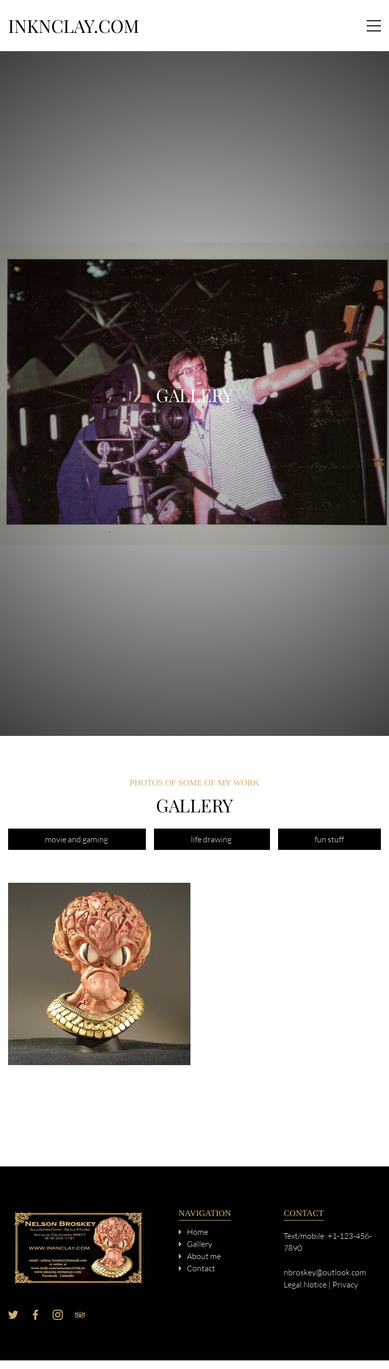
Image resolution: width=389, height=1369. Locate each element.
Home (197, 1232)
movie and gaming (77, 839)
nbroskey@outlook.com (325, 1272)
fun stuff (329, 839)
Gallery (199, 1244)
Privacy (345, 1284)
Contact (201, 1268)
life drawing (212, 839)
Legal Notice (305, 1284)
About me (204, 1256)
